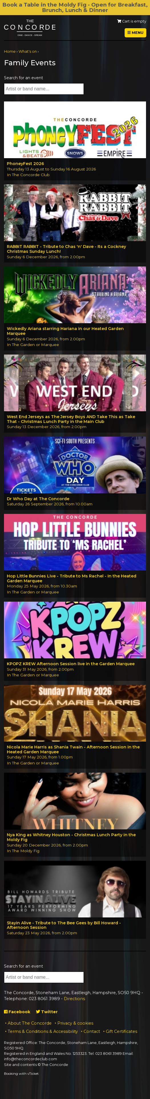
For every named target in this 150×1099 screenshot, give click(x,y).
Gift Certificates (121, 1031)
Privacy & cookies (75, 1023)
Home (10, 51)
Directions (74, 998)
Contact (92, 1031)
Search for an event (23, 77)
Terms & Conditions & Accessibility (43, 1031)
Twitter (47, 1011)
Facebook (17, 1011)
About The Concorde (30, 1023)
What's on (28, 51)
